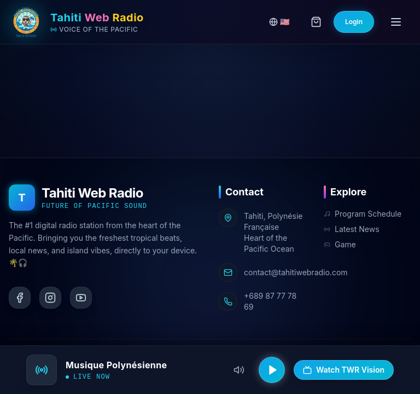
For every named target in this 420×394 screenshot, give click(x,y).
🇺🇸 (279, 21)
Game (340, 244)
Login (354, 22)
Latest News (352, 229)
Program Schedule (362, 213)
